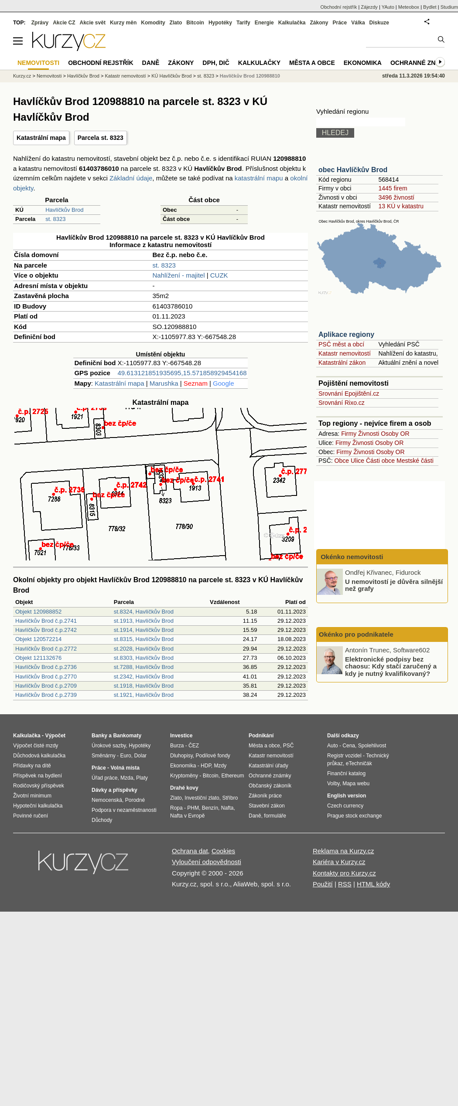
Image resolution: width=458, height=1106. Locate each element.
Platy (142, 778)
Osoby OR (395, 433)
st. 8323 (55, 219)
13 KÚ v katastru (401, 206)
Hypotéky (220, 23)
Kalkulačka (292, 23)
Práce (340, 23)
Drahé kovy (184, 788)
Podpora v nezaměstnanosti (124, 810)
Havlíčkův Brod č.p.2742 (46, 630)
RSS (345, 884)
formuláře (275, 816)
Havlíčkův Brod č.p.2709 (46, 685)
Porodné (135, 800)
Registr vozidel (344, 756)
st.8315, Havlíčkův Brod (144, 639)
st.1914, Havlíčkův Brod (144, 630)
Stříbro (230, 798)
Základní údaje (130, 178)
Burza (177, 746)
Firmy (348, 433)
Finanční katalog (346, 773)
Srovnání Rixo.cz (341, 402)
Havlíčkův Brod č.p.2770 (46, 676)
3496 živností (396, 197)
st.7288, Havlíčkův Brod (144, 667)
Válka (358, 23)
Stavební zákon (267, 806)
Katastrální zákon (342, 362)
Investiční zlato (202, 798)
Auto (332, 746)
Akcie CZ (64, 23)
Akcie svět (93, 23)
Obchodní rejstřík (339, 7)
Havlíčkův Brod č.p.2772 (46, 648)
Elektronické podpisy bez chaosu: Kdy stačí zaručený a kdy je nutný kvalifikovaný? (391, 666)
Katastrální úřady (268, 766)
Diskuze (379, 23)
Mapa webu (355, 783)
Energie (264, 23)
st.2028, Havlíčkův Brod (144, 648)
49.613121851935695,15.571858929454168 (181, 373)
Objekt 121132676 (38, 658)
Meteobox (408, 7)
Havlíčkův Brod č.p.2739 (46, 695)
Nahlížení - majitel (179, 275)
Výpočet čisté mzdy (35, 746)
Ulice (357, 460)
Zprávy (39, 23)
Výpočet (55, 736)
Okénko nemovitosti (351, 556)
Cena (348, 746)
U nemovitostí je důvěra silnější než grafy (394, 584)
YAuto (388, 7)
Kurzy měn (123, 23)
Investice (181, 736)
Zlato (176, 23)
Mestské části (415, 460)
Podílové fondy (212, 756)
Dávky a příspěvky (114, 790)
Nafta (227, 808)
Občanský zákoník (270, 786)
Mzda (126, 778)
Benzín (210, 808)
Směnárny (104, 756)
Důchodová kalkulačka (39, 756)
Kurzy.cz (22, 75)
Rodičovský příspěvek (38, 786)
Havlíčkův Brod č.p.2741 (46, 620)
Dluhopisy (181, 756)
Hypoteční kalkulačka (37, 806)
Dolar (140, 756)
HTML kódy (373, 884)
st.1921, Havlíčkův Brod (144, 695)
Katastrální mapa (41, 137)
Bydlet (430, 7)
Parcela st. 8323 (100, 137)
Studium (449, 7)
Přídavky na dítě (32, 766)
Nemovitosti (49, 75)
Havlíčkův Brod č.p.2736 (46, 667)
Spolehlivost (372, 746)
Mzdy (220, 766)
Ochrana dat (190, 851)
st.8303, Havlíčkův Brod (144, 658)
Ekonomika (363, 62)
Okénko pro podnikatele (356, 634)
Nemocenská (107, 800)
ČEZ (193, 746)
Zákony (319, 23)
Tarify (243, 23)
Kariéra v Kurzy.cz (339, 861)
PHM (193, 808)
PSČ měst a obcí (341, 344)
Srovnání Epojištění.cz (348, 393)
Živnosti (368, 433)
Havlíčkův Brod (64, 210)
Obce (342, 460)
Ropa (176, 808)
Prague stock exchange (354, 816)
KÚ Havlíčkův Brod (171, 75)
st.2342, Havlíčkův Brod (144, 676)
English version (346, 796)
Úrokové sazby (109, 746)
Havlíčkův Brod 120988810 (250, 75)
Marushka (164, 383)
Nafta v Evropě (187, 816)
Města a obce (312, 62)
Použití (323, 884)
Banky (99, 736)
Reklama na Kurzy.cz (343, 851)
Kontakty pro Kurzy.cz (344, 873)
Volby (333, 783)
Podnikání (261, 736)
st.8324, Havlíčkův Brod (144, 611)
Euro (125, 756)
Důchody (102, 820)
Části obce (380, 460)
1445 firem (392, 188)
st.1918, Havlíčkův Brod (144, 685)
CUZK (219, 275)
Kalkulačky (259, 62)
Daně (151, 62)
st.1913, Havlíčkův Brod (144, 620)
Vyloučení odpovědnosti (206, 861)
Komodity (153, 23)
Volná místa (124, 768)
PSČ (288, 746)
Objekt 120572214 (38, 639)
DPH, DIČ (215, 62)
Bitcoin (195, 23)
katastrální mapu (259, 178)
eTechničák (359, 763)
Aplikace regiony (346, 334)
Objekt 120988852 (38, 611)
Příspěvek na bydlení (37, 776)
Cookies (223, 851)
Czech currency (345, 806)
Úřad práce (104, 778)
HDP (206, 766)
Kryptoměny (184, 776)
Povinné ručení (30, 816)
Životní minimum (32, 796)
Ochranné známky (422, 62)
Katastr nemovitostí (344, 353)
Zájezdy (369, 7)
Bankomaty (127, 736)
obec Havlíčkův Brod (352, 169)
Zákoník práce (265, 796)
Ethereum (232, 776)
